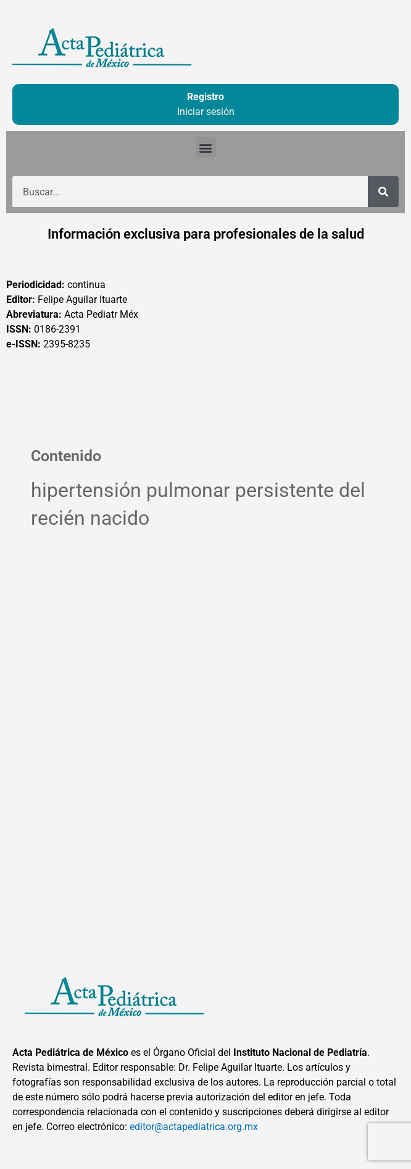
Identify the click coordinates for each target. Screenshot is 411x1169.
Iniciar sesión (206, 111)
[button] (206, 147)
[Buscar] (383, 191)
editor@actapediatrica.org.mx (194, 1127)
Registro (205, 97)
